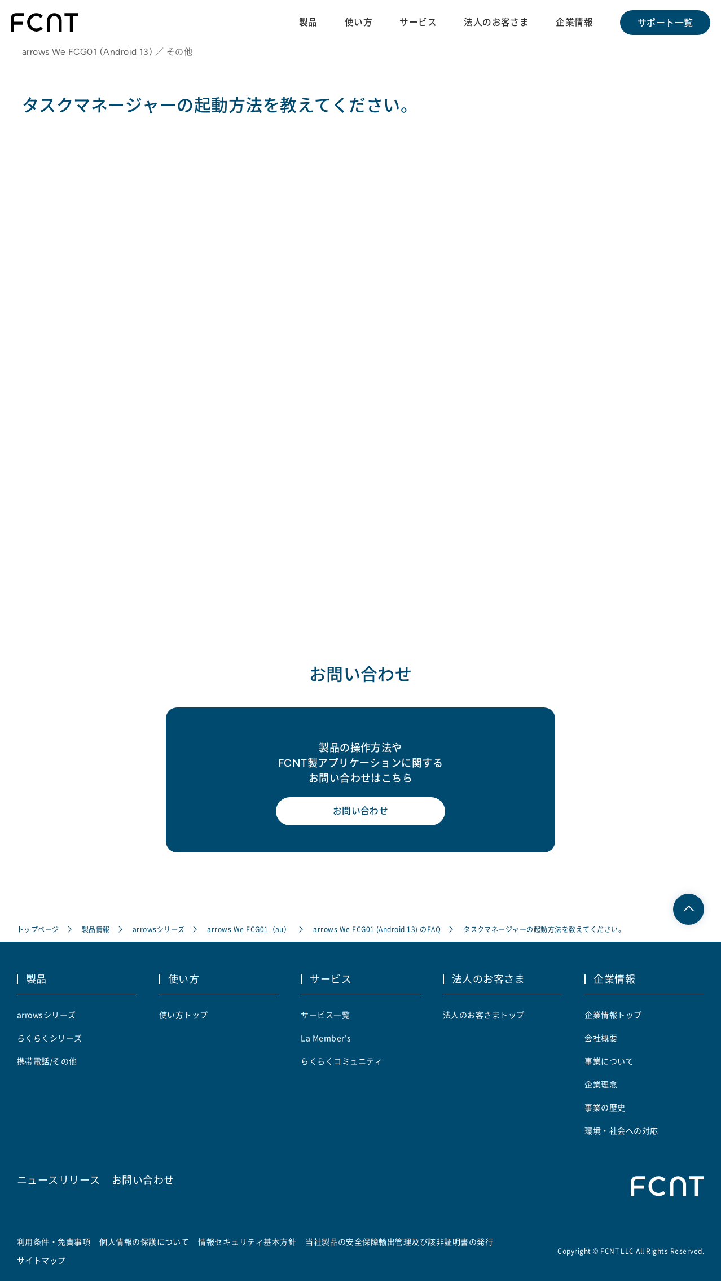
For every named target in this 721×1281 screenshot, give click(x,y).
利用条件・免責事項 (53, 1241)
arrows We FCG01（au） (249, 930)
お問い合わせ (361, 813)
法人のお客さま (495, 22)
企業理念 (600, 1084)
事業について (609, 1060)
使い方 (357, 22)
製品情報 (96, 930)
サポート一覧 (665, 22)
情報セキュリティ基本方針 (248, 1241)
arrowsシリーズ (159, 930)
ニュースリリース (58, 1178)
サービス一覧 (325, 1014)
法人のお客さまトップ (484, 1014)
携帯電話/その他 (47, 1060)
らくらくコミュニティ (342, 1060)
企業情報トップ (612, 1014)
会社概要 (600, 1037)
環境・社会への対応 (621, 1130)
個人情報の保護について (144, 1241)
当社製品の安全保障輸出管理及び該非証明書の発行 (399, 1241)
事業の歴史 (604, 1107)
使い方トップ (183, 1014)
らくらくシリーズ (49, 1037)
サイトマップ (41, 1260)
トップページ (38, 930)
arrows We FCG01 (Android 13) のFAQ (377, 930)
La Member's (326, 1037)
